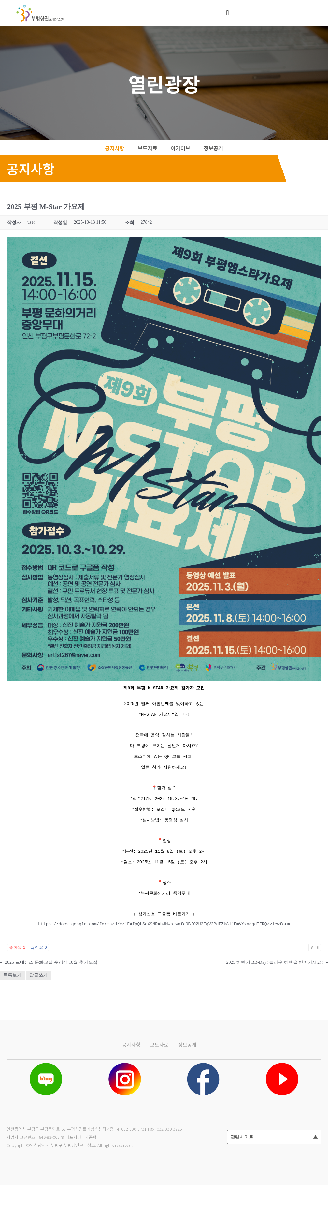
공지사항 (114, 148)
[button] (227, 13)
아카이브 (180, 148)
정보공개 (213, 148)
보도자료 (147, 148)
